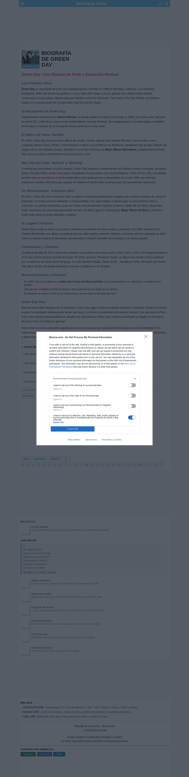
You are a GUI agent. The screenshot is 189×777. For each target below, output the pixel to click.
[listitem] (94, 378)
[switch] (132, 385)
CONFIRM (72, 429)
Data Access (91, 439)
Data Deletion (74, 439)
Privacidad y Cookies (111, 439)
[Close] (147, 337)
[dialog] (94, 388)
